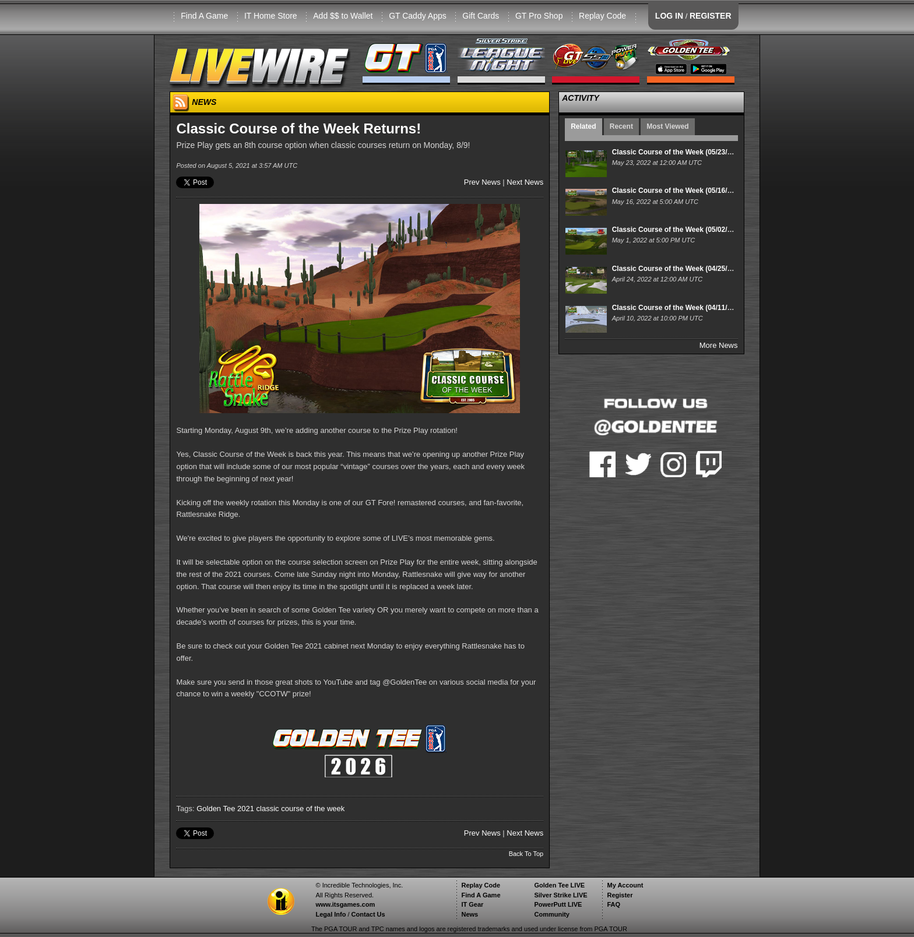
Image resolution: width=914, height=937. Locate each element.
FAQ (613, 904)
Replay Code (602, 15)
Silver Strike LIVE (560, 895)
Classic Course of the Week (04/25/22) (674, 269)
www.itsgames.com (345, 904)
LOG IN (669, 15)
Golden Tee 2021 (225, 808)
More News (718, 345)
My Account (625, 885)
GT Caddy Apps (418, 15)
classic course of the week (300, 808)
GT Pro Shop (539, 15)
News (469, 914)
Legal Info (330, 914)
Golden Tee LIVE (559, 885)
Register (619, 895)
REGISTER (711, 15)
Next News (525, 182)
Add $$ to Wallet (342, 15)
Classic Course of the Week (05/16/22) (674, 190)
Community (552, 914)
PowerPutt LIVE (558, 904)
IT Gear (472, 904)
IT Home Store (270, 15)
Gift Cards (480, 15)
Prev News (482, 182)
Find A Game (204, 15)
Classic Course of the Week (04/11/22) (674, 308)
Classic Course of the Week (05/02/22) (674, 230)
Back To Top (526, 853)
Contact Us (368, 914)
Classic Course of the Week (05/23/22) (674, 152)
